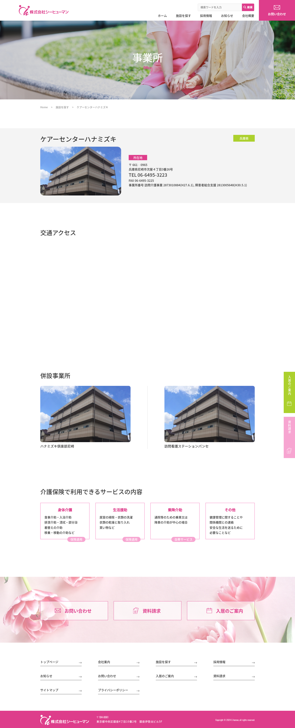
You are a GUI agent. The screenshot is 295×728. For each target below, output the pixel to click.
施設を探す (163, 662)
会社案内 (104, 662)
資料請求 (289, 427)
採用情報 (219, 662)
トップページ (49, 662)
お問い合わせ (78, 610)
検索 (248, 7)
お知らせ (46, 676)
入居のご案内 (289, 385)
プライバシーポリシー (113, 690)
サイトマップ (49, 690)
